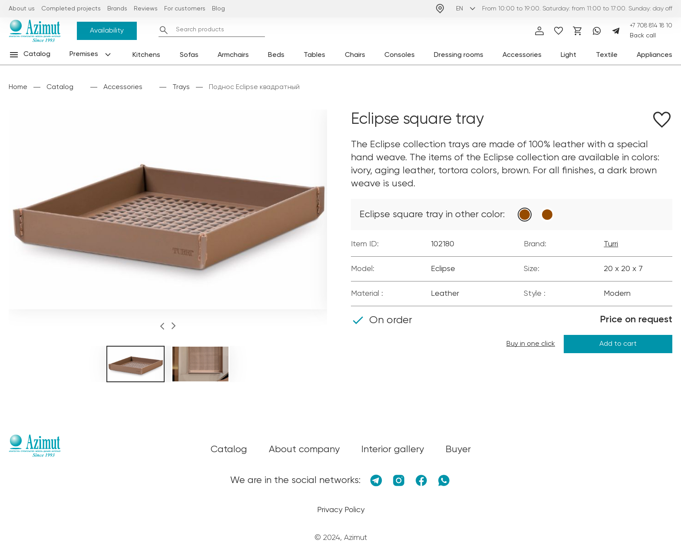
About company (304, 449)
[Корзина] (577, 31)
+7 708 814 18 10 (651, 26)
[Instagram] (399, 480)
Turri (611, 244)
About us (22, 9)
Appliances (654, 55)
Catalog (59, 87)
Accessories (522, 55)
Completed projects (71, 9)
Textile (607, 55)
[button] (162, 327)
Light (568, 55)
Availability (107, 30)
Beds (276, 55)
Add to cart (618, 344)
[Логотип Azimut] (35, 31)
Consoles (399, 55)
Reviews (146, 9)
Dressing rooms (458, 55)
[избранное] (558, 31)
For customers (184, 9)
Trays (181, 87)
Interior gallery (392, 449)
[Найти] (164, 30)
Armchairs (233, 55)
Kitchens (146, 55)
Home (18, 87)
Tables (314, 55)
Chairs (355, 55)
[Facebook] (421, 480)
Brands (117, 9)
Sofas (189, 55)
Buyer (458, 449)
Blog (218, 9)
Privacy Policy (340, 510)
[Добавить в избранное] (661, 121)
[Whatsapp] (597, 31)
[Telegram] (616, 31)
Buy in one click (530, 344)
